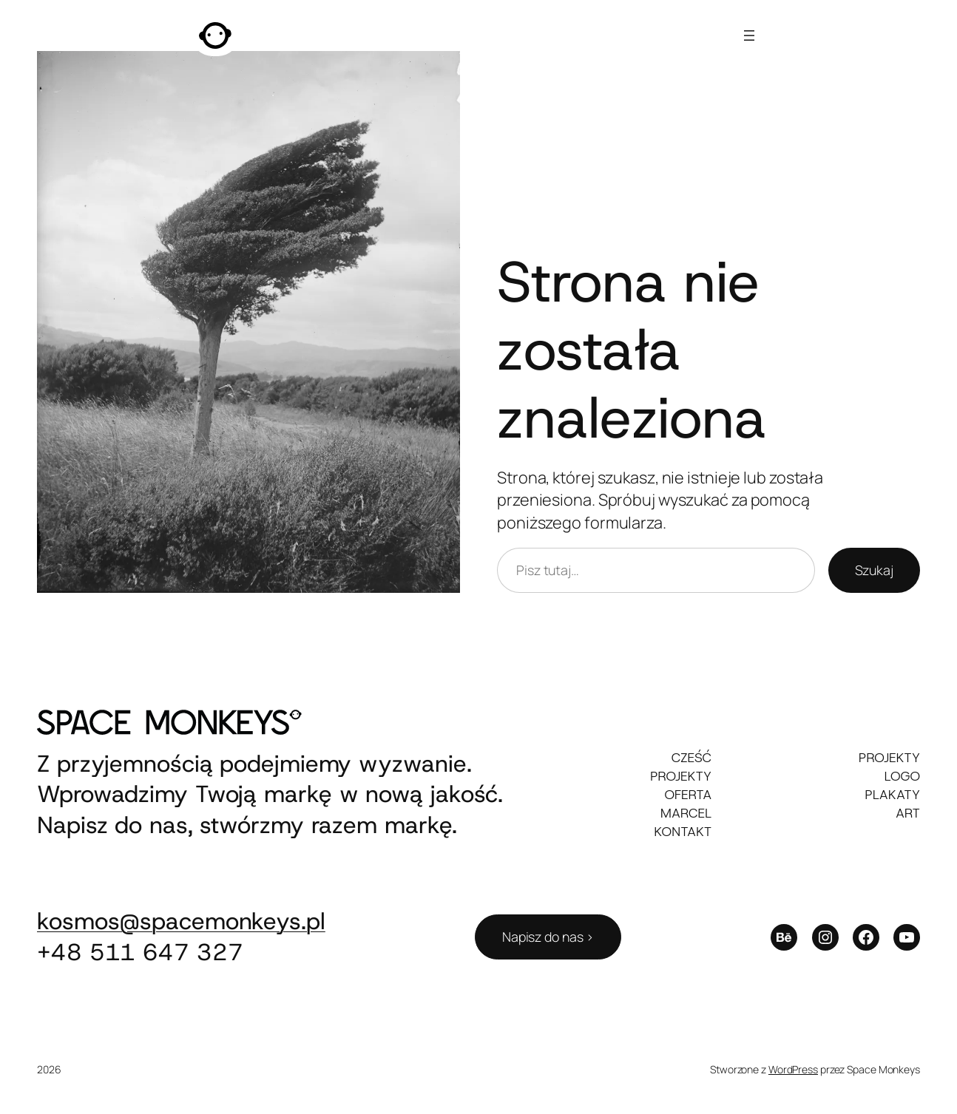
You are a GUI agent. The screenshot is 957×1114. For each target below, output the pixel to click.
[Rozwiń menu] (749, 35)
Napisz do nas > (548, 936)
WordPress (793, 1069)
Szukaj (874, 570)
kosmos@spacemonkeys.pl (181, 921)
